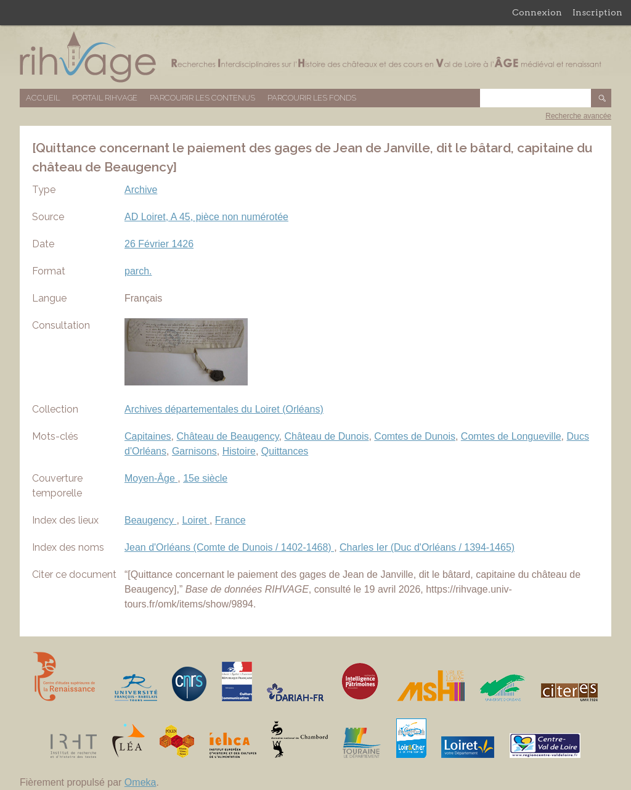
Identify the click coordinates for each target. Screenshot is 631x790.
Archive (140, 189)
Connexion (537, 12)
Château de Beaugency (228, 436)
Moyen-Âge (150, 478)
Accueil (43, 97)
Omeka (140, 782)
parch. (138, 271)
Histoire (239, 451)
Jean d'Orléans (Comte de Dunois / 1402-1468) (229, 547)
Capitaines (147, 436)
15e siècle (205, 478)
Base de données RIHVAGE (315, 57)
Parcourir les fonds (311, 97)
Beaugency (150, 520)
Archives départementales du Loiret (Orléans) (224, 409)
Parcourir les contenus (202, 97)
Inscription (597, 12)
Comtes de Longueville (511, 436)
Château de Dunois (326, 436)
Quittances (284, 451)
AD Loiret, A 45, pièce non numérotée (206, 217)
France (230, 520)
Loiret (195, 520)
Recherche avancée (578, 116)
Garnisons (194, 451)
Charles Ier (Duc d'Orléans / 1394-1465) (427, 547)
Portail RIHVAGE (104, 97)
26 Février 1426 (158, 244)
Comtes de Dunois (414, 436)
